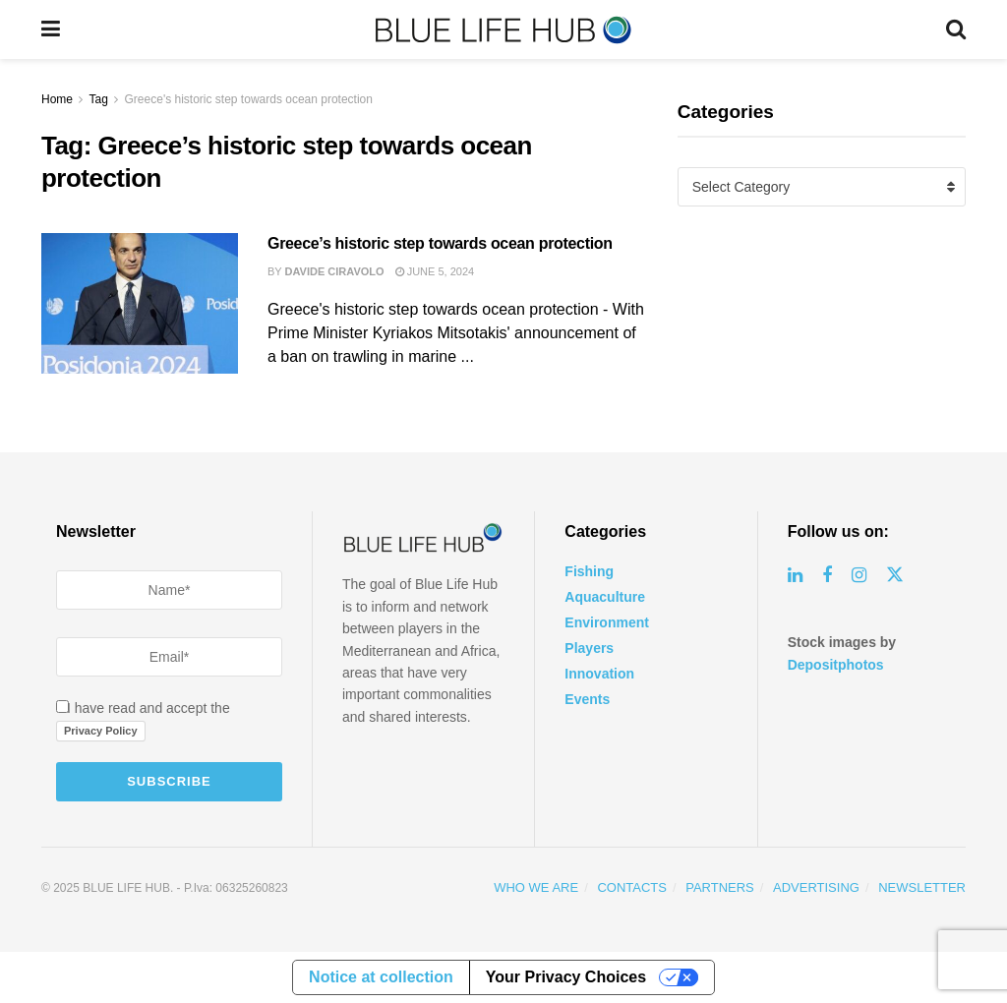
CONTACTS (632, 887)
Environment (606, 622)
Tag (98, 99)
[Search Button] (956, 29)
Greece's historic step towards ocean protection (249, 99)
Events (587, 699)
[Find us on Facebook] (827, 575)
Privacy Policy (101, 731)
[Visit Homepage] (503, 29)
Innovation (599, 673)
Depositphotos (836, 665)
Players (589, 648)
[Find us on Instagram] (859, 575)
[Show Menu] (50, 29)
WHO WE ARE (536, 887)
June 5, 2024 (435, 271)
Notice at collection (381, 977)
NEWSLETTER (922, 887)
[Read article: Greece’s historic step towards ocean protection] (139, 303)
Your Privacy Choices (566, 977)
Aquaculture (604, 597)
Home (57, 99)
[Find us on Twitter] (895, 575)
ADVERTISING (816, 887)
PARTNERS (719, 887)
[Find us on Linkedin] (795, 575)
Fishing (589, 571)
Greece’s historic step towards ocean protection (440, 243)
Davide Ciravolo (335, 271)
